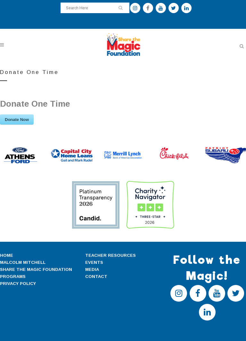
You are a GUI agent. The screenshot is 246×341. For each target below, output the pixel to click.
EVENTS (94, 262)
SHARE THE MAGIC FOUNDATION (36, 269)
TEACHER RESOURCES (110, 255)
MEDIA (92, 269)
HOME (6, 255)
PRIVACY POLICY (18, 283)
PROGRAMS (13, 276)
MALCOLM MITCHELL (22, 262)
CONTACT (96, 276)
